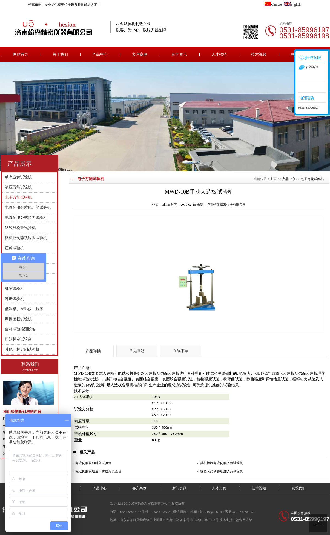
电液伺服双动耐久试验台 (93, 463)
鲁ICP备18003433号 (204, 520)
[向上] (318, 523)
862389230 (247, 512)
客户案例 (139, 54)
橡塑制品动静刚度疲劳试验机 (221, 471)
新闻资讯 (179, 54)
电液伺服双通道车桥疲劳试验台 (98, 471)
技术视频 (258, 54)
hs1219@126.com (212, 512)
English (292, 5)
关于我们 (60, 54)
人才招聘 (219, 54)
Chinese (273, 5)
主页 (273, 179)
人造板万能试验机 (118, 373)
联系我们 (298, 488)
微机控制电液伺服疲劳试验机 (221, 463)
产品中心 (100, 54)
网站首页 (20, 54)
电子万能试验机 (312, 179)
